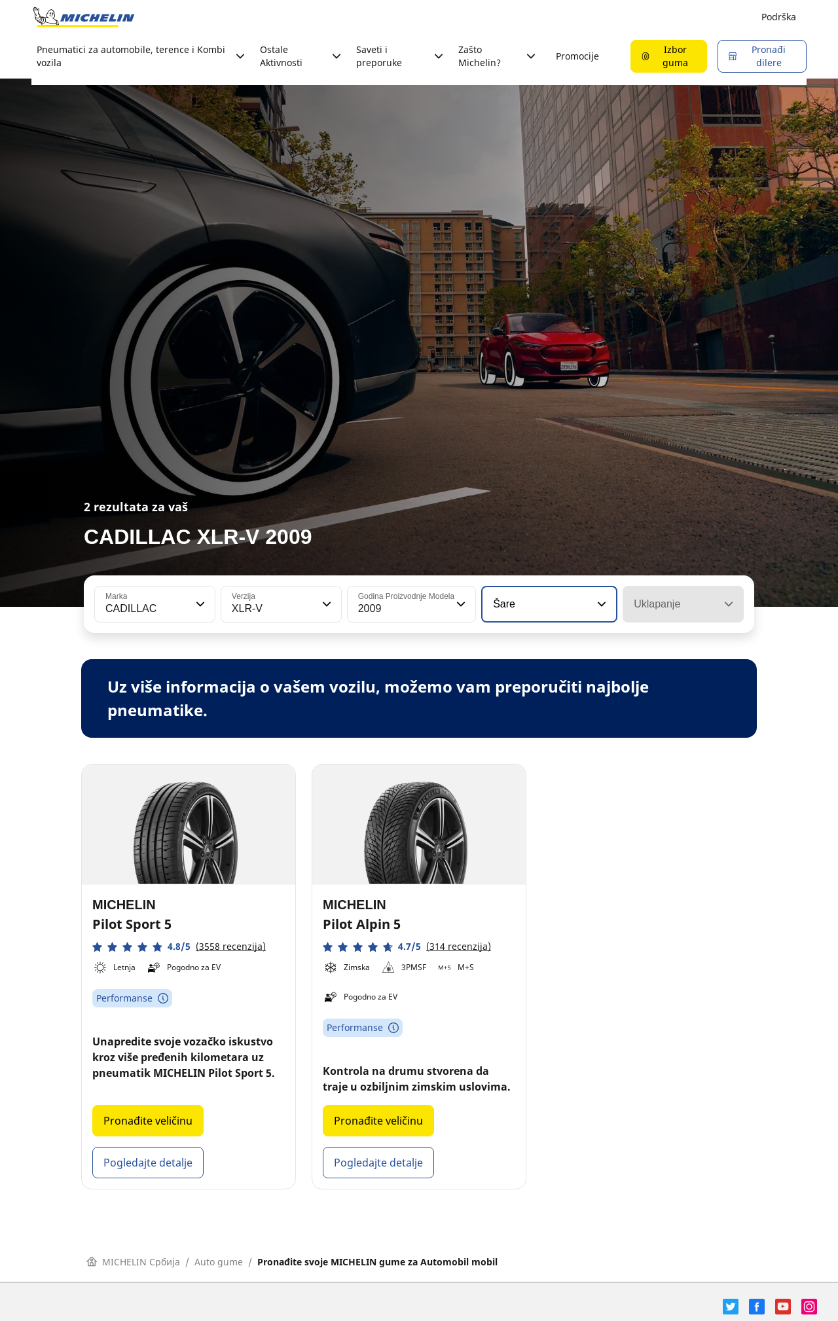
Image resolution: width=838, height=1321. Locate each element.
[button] (199, 604)
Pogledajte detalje (147, 1162)
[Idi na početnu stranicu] (83, 17)
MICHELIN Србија (133, 1262)
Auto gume (218, 1262)
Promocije (577, 56)
